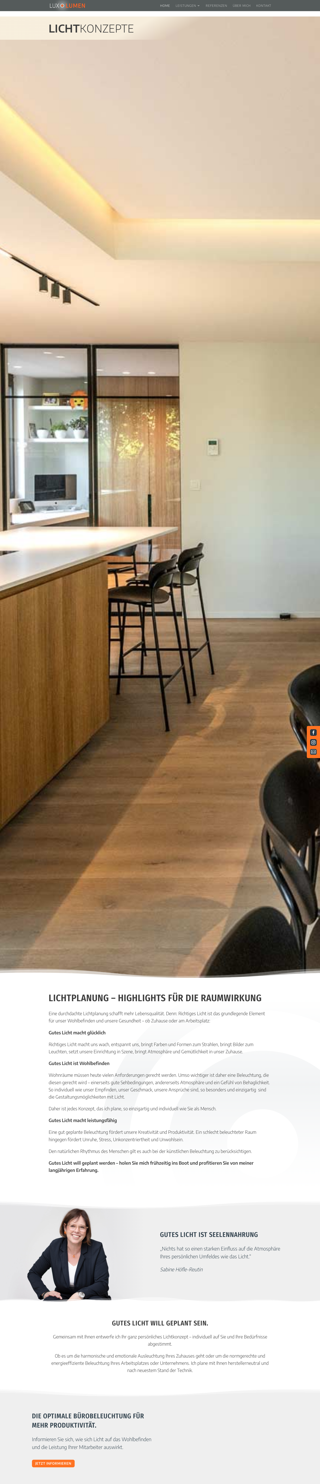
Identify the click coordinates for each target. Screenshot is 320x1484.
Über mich (242, 5)
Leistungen (186, 5)
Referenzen (216, 5)
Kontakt (263, 5)
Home (165, 5)
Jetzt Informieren (53, 1463)
